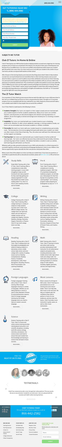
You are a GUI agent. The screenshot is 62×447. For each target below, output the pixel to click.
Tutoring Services (7, 425)
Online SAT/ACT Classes (6, 433)
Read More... (17, 188)
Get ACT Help (19, 432)
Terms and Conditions (21, 22)
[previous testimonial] (7, 384)
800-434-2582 (45, 154)
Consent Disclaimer (33, 434)
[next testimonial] (54, 384)
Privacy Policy (12, 22)
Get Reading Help (20, 427)
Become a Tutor (32, 427)
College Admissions (7, 435)
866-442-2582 (31, 413)
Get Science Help (20, 430)
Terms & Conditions (33, 432)
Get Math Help (19, 425)
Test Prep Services (7, 427)
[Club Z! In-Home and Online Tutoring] (6, 3)
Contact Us (5, 430)
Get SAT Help (19, 434)
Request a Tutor (32, 425)
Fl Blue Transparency (8, 438)
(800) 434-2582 (49, 3)
